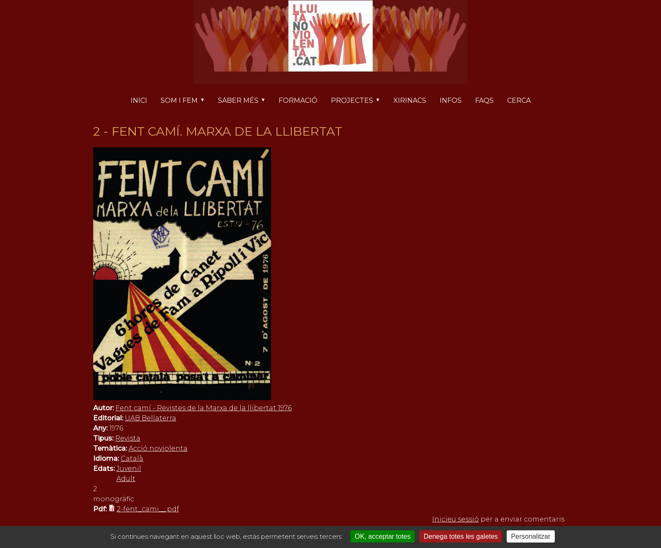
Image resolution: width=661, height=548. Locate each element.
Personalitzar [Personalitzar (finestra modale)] (530, 536)
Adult (125, 479)
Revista (127, 438)
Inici (139, 100)
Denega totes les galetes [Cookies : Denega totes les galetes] (461, 536)
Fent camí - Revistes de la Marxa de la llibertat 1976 (204, 408)
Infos (451, 100)
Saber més (245, 101)
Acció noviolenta (158, 448)
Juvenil (128, 469)
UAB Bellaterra (150, 418)
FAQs (484, 100)
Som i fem (186, 101)
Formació (298, 100)
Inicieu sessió (455, 519)
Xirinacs (409, 100)
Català (132, 458)
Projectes (359, 101)
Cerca (519, 100)
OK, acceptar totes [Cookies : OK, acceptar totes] (383, 536)
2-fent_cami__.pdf (148, 509)
